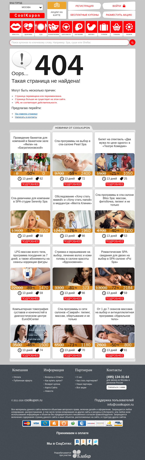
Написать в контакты (26, 117)
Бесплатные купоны (84, 14)
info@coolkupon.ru (120, 404)
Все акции (81, 387)
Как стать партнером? (87, 380)
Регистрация (85, 6)
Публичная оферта (23, 380)
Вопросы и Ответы (54, 377)
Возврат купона (52, 384)
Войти (119, 5)
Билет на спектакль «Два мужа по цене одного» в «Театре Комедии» (114, 142)
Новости (49, 391)
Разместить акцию (119, 14)
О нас (79, 377)
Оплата (17, 377)
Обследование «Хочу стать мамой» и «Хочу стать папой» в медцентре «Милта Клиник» (72, 200)
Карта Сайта (51, 387)
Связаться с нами (116, 387)
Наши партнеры (84, 384)
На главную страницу (26, 113)
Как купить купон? (54, 380)
